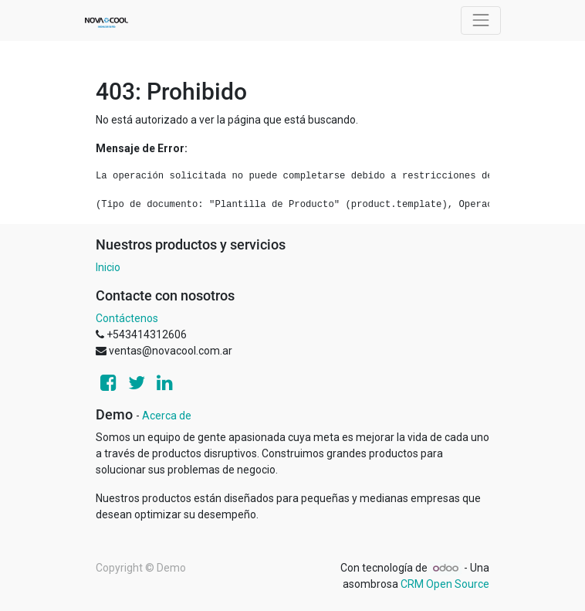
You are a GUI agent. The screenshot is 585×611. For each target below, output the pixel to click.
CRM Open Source (445, 584)
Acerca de (166, 415)
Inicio (108, 267)
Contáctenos (127, 318)
